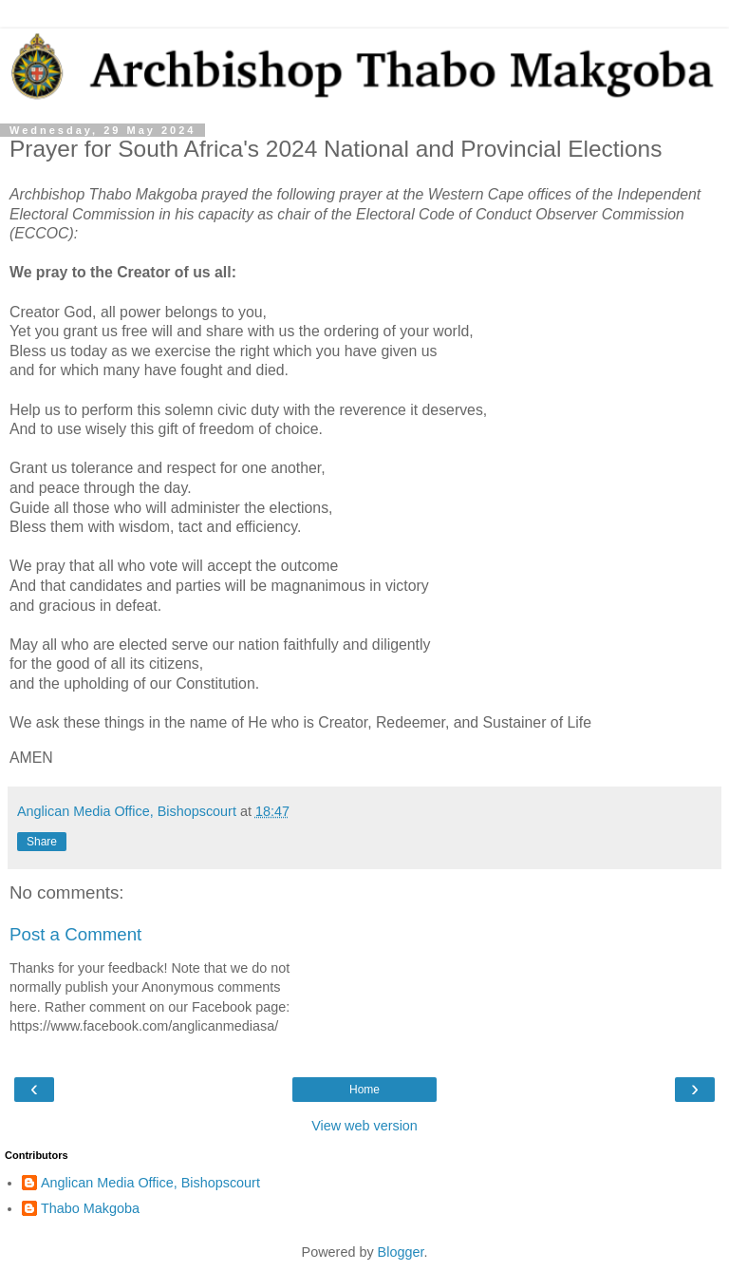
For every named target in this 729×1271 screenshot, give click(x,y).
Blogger (401, 1252)
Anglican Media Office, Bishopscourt (150, 1182)
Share (42, 841)
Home (364, 1089)
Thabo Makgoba (90, 1208)
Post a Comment (75, 934)
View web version (364, 1125)
